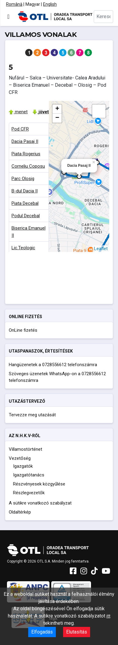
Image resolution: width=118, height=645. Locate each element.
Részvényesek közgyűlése (39, 484)
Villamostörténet (25, 449)
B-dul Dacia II (25, 191)
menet (18, 111)
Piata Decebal (25, 203)
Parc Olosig (23, 178)
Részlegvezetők (29, 492)
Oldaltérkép (20, 512)
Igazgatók (23, 466)
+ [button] (57, 109)
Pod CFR (20, 129)
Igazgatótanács (28, 475)
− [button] (57, 118)
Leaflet (101, 248)
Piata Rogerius (26, 153)
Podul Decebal (26, 215)
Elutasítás (76, 632)
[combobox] (103, 16)
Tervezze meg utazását (32, 415)
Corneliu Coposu (28, 166)
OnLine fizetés (23, 330)
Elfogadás (42, 632)
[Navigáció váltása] (8, 16)
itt (108, 616)
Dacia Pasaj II (25, 141)
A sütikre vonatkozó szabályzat (40, 503)
